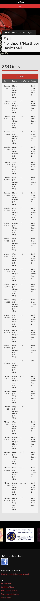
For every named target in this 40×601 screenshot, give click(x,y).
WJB (32, 361)
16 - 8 (21, 376)
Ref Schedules (6, 583)
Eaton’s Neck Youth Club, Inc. (19, 32)
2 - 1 (21, 86)
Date (5, 81)
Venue (33, 81)
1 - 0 (21, 422)
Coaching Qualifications (10, 594)
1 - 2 (21, 116)
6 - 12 (21, 468)
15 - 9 (21, 498)
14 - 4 (21, 452)
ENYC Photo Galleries (9, 591)
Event (14, 81)
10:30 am (23, 483)
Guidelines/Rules (7, 587)
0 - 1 (21, 437)
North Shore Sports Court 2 (33, 90)
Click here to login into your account (15, 574)
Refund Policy (6, 598)
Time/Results (24, 81)
